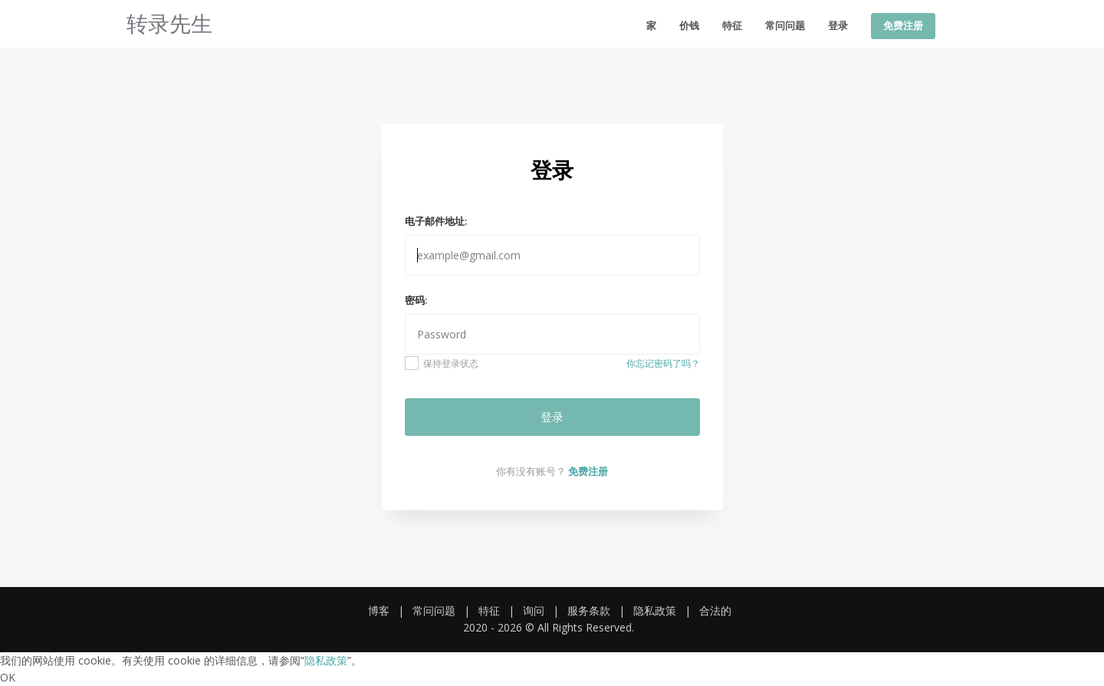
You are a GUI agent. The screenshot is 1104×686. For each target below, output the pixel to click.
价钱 (689, 25)
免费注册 (903, 25)
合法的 (715, 610)
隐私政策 (654, 610)
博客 (378, 610)
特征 (732, 25)
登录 (838, 25)
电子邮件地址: (436, 221)
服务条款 (588, 610)
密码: (416, 300)
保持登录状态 (442, 363)
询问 (533, 610)
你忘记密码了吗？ (663, 363)
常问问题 (785, 25)
